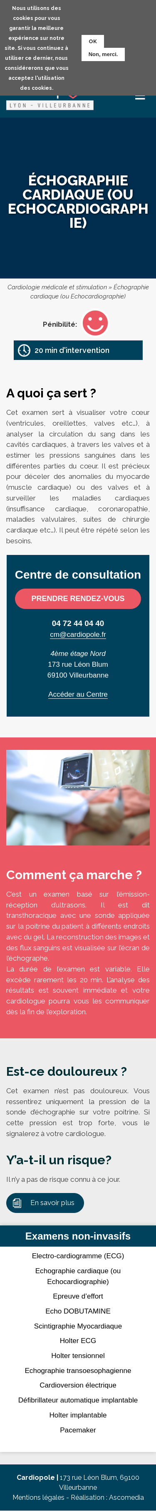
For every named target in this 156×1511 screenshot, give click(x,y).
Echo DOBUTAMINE (78, 1311)
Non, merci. (103, 54)
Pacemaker (78, 1430)
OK (93, 41)
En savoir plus (52, 1202)
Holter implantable (77, 1415)
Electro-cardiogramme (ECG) (78, 1256)
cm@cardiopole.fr (78, 634)
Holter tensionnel (78, 1355)
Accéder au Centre (78, 694)
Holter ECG (78, 1340)
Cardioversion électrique (78, 1385)
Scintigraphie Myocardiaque (78, 1326)
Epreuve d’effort (78, 1296)
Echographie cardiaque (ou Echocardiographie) (78, 1276)
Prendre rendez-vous (77, 598)
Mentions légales (38, 1497)
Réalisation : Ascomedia (107, 1497)
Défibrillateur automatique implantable (78, 1400)
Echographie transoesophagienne (78, 1370)
